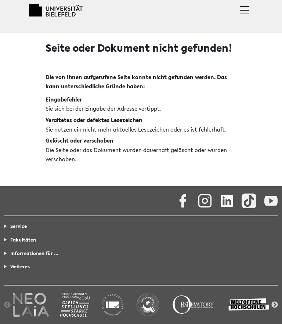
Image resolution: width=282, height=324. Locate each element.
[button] (244, 10)
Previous (7, 305)
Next (274, 305)
